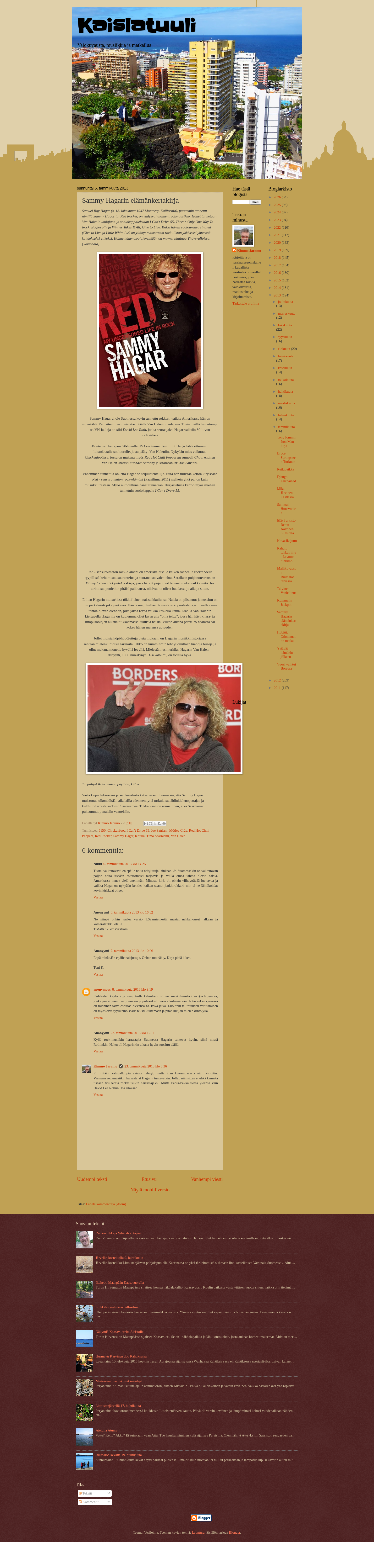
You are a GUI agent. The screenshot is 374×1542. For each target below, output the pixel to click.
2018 (278, 257)
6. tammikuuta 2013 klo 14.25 (124, 864)
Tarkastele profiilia (245, 303)
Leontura (198, 1532)
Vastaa (98, 897)
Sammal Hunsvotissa (286, 509)
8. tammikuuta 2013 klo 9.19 (132, 989)
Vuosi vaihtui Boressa (286, 666)
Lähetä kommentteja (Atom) (106, 1204)
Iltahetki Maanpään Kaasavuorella (120, 1282)
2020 (278, 242)
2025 (278, 205)
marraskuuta (286, 313)
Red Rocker (103, 836)
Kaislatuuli (136, 26)
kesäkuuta (285, 368)
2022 (278, 227)
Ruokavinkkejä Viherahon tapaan (119, 1233)
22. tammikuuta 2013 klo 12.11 (132, 1033)
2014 (278, 288)
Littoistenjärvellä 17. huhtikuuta (118, 1406)
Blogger (234, 1532)
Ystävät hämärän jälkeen (285, 652)
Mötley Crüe (178, 830)
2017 (278, 265)
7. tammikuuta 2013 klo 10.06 (131, 951)
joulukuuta (285, 302)
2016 (278, 273)
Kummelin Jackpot (284, 602)
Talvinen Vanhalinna (287, 591)
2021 (278, 235)
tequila (140, 836)
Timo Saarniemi (157, 836)
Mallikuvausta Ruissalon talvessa (286, 574)
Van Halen (178, 836)
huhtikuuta (285, 391)
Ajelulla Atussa (106, 1430)
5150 (102, 830)
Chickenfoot (116, 830)
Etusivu (149, 1179)
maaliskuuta (286, 403)
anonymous (102, 989)
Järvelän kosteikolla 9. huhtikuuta (119, 1258)
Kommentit (89, 1502)
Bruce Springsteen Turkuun (286, 457)
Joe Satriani (159, 830)
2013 (278, 295)
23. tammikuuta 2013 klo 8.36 (145, 1066)
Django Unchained (286, 479)
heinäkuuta (285, 356)
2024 (278, 212)
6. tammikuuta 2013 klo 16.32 (131, 912)
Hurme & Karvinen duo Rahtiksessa (121, 1356)
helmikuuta (286, 415)
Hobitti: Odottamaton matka (286, 636)
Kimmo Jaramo (105, 1066)
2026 (278, 197)
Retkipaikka (285, 469)
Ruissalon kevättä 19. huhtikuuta (119, 1455)
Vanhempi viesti (207, 1179)
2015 (278, 280)
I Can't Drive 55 (137, 830)
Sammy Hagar (123, 836)
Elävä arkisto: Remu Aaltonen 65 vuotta (287, 526)
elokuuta (284, 349)
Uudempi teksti (92, 1179)
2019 (278, 250)
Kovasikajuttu (287, 541)
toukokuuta (286, 380)
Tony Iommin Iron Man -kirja (286, 441)
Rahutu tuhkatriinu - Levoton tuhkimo (286, 554)
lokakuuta (285, 325)
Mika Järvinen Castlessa (285, 493)
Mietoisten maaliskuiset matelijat (119, 1381)
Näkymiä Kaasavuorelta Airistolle (119, 1332)
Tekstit (85, 1493)
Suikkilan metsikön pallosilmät (117, 1307)
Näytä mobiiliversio (150, 1189)
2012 (278, 680)
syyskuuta (285, 337)
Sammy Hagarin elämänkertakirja (286, 618)
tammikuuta (286, 427)
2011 (278, 688)
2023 (278, 220)
